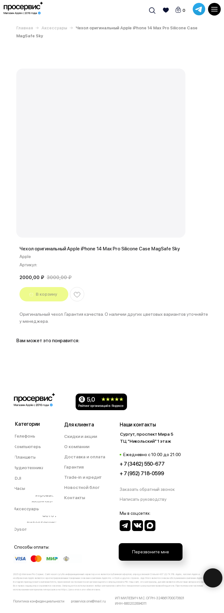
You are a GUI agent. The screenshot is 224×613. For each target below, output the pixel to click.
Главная (24, 28)
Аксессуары (54, 28)
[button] (151, 489)
